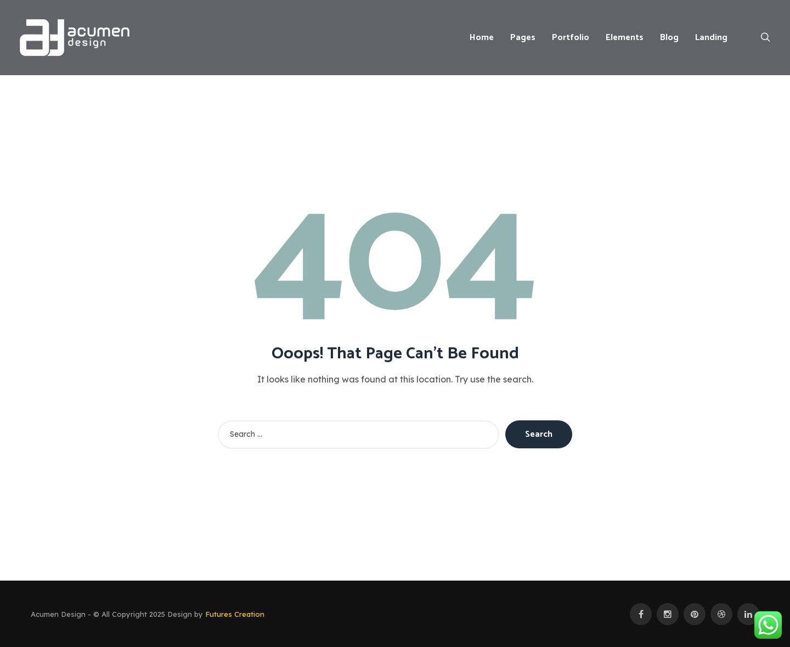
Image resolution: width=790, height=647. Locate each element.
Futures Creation (234, 614)
